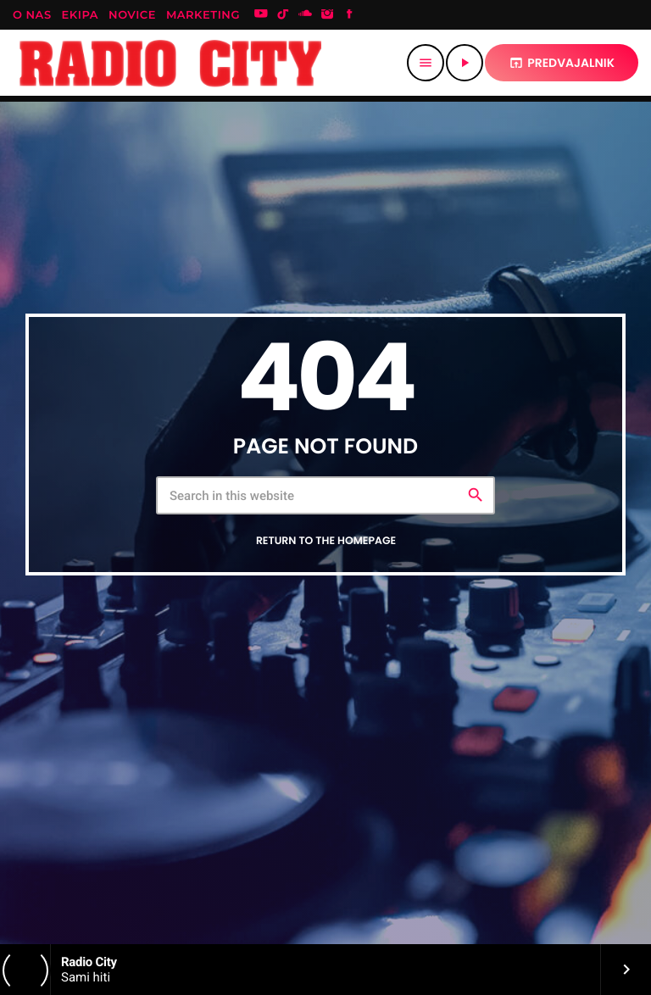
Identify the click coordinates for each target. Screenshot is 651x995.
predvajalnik (562, 62)
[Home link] (171, 62)
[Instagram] (327, 15)
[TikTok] (283, 15)
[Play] (464, 62)
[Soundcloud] (305, 15)
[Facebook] (349, 15)
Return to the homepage (326, 541)
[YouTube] (261, 15)
